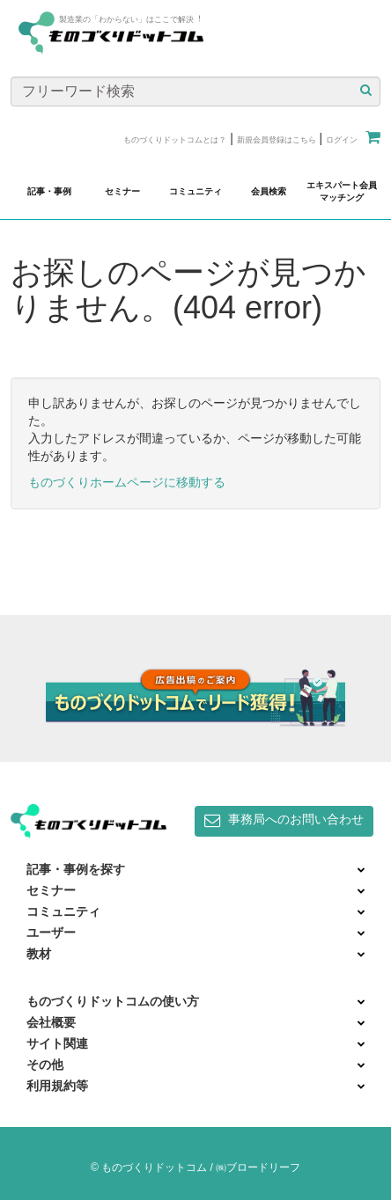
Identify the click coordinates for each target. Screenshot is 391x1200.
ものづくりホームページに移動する (126, 482)
